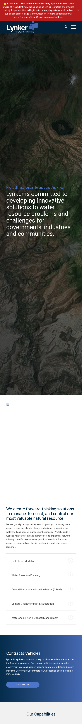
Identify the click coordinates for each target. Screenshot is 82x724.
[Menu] (72, 27)
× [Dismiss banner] (78, 10)
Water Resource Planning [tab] (42, 574)
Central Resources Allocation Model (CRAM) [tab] (42, 589)
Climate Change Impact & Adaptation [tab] (42, 603)
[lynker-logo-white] (34, 27)
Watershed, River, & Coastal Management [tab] (42, 617)
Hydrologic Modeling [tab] (42, 560)
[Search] (65, 27)
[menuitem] (65, 27)
